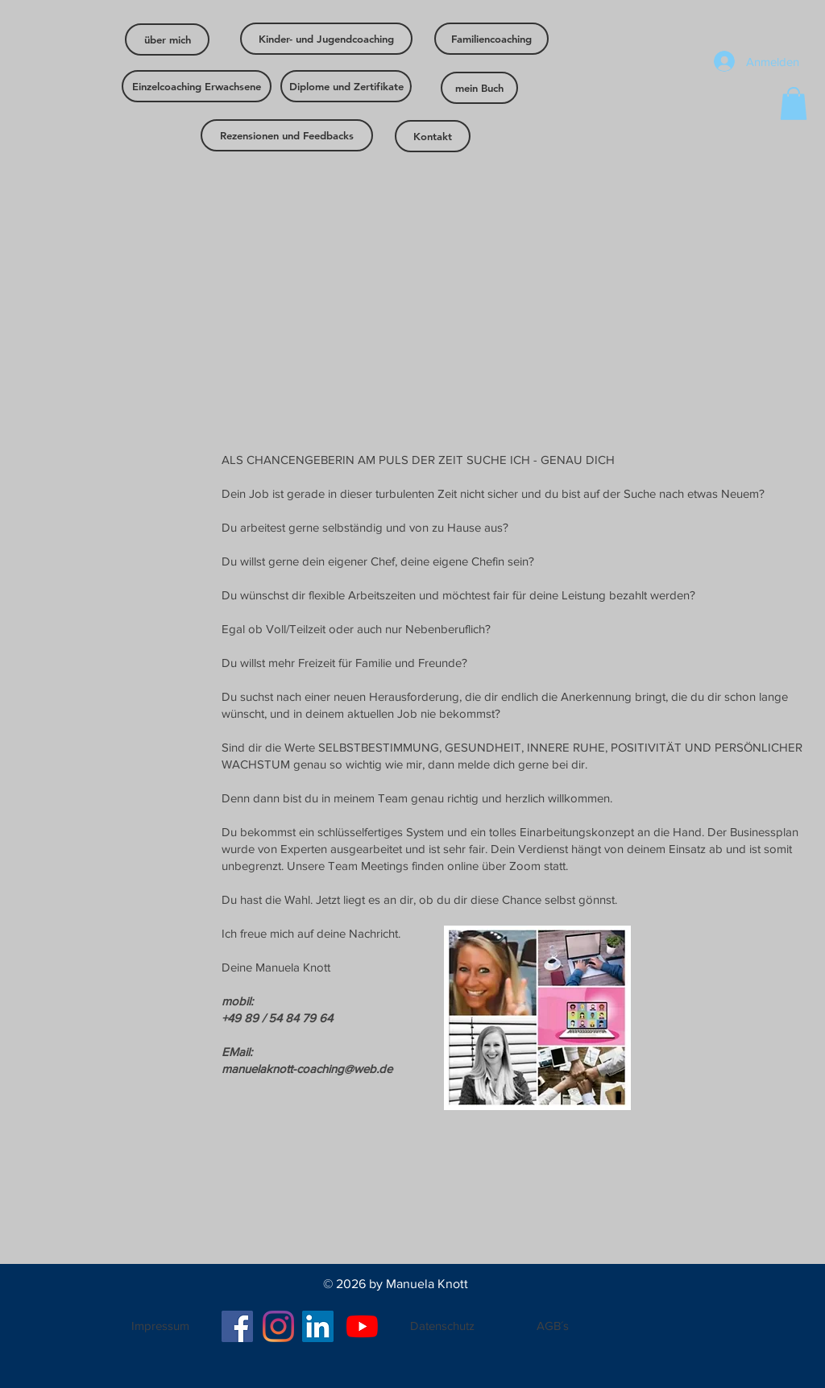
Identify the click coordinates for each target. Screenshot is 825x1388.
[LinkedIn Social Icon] (318, 1326)
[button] (793, 103)
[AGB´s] (552, 1325)
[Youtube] (362, 1326)
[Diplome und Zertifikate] (346, 86)
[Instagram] (278, 1326)
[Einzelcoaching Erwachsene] (197, 86)
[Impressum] (159, 1326)
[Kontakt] (433, 136)
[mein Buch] (479, 88)
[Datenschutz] (442, 1325)
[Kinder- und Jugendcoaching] (326, 39)
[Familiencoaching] (491, 39)
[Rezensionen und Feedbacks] (287, 135)
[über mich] (167, 39)
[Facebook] (237, 1326)
